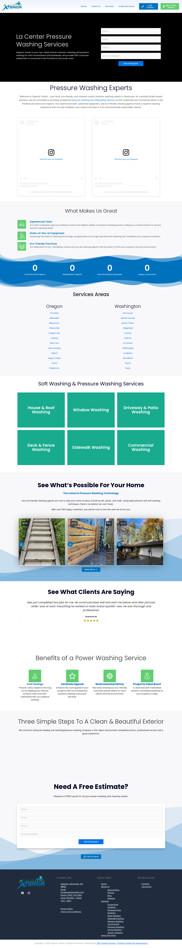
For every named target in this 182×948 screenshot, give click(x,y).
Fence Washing (115, 929)
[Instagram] (29, 893)
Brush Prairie (128, 323)
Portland (54, 313)
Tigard (54, 353)
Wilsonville (54, 328)
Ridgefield (128, 328)
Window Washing (115, 921)
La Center (128, 343)
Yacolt (128, 363)
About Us (95, 6)
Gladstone (54, 368)
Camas (127, 333)
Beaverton (54, 323)
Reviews (111, 898)
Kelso (127, 368)
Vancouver (127, 313)
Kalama (128, 338)
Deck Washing (114, 915)
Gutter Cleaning (115, 932)
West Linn (54, 343)
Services (109, 6)
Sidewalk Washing (116, 918)
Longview (127, 353)
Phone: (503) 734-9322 (71, 895)
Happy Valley (54, 358)
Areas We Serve (126, 6)
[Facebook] (22, 893)
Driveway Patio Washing (114, 911)
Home (84, 6)
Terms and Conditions (71, 911)
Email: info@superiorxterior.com (72, 891)
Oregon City (54, 333)
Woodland (128, 358)
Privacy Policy (67, 908)
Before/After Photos (113, 891)
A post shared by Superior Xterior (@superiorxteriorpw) (51, 192)
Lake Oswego (54, 348)
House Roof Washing (113, 906)
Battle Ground (128, 318)
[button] (20, 620)
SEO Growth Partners (106, 943)
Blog (110, 895)
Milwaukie (54, 318)
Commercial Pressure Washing (116, 925)
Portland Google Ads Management (132, 943)
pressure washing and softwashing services (93, 100)
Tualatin (54, 338)
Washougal (127, 348)
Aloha (54, 363)
